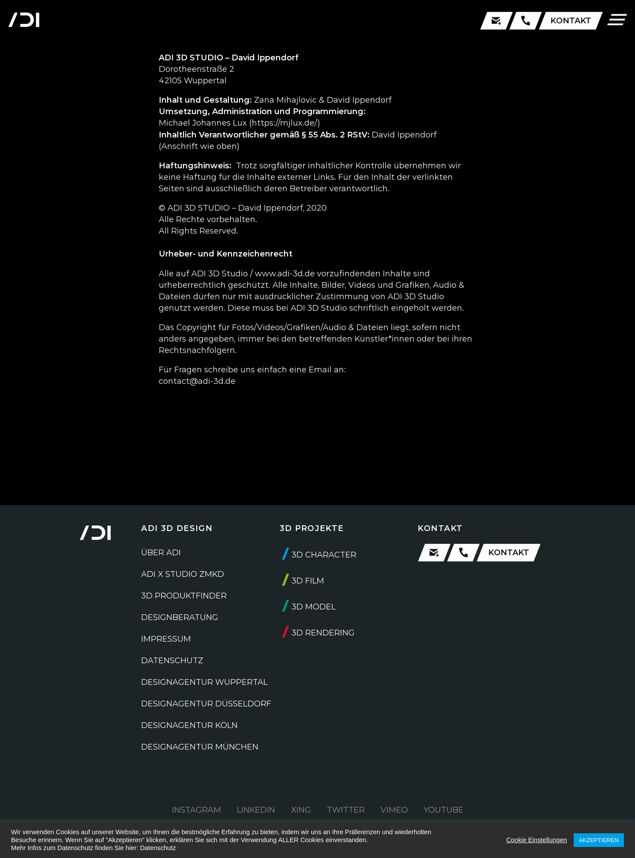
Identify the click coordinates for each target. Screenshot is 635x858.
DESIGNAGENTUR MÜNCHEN (199, 747)
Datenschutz (158, 847)
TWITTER (346, 810)
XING (301, 810)
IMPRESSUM (166, 639)
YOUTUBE (443, 810)
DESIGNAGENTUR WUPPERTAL (204, 682)
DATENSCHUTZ (172, 660)
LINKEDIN (256, 810)
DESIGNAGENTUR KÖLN (189, 725)
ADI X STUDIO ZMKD (182, 574)
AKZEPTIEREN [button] (599, 840)
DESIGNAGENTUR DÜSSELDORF (206, 704)
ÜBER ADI (161, 552)
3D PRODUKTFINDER (184, 596)
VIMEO (394, 810)
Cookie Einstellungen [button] (536, 839)
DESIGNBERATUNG (179, 617)
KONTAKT (570, 21)
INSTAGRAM (196, 810)
